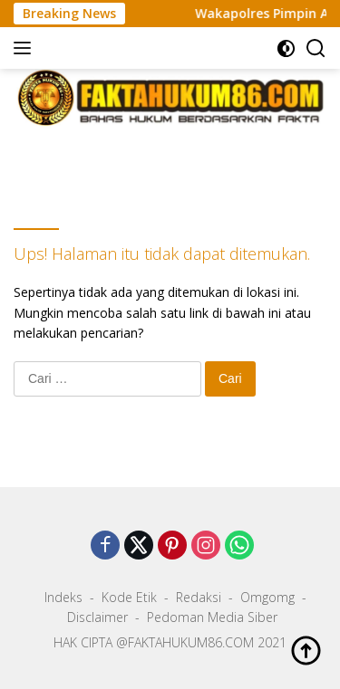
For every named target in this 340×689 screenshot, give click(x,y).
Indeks (63, 597)
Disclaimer (97, 617)
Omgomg (267, 597)
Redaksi (198, 597)
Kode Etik (129, 597)
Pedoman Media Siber (212, 617)
